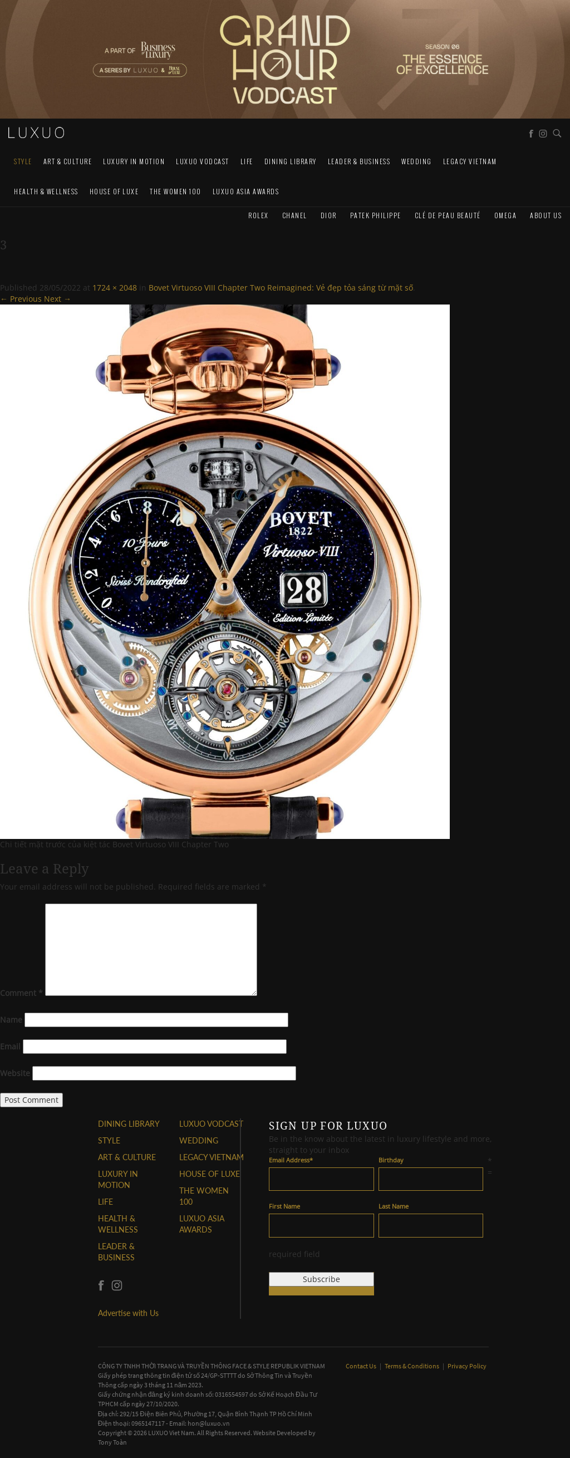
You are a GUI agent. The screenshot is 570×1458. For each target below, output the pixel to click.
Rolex (258, 215)
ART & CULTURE (67, 161)
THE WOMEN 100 (176, 191)
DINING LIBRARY (290, 161)
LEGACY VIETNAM (470, 161)
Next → (57, 298)
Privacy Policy (467, 1366)
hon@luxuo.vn (209, 1423)
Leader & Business (359, 161)
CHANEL (294, 215)
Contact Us (361, 1366)
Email (10, 1046)
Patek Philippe (375, 215)
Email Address (291, 1160)
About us (546, 215)
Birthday (391, 1160)
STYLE (23, 161)
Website (15, 1073)
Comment (21, 993)
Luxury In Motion (134, 161)
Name (11, 1019)
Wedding (416, 161)
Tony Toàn (112, 1442)
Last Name (394, 1206)
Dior (329, 215)
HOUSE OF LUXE (114, 191)
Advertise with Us (128, 1313)
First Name (284, 1206)
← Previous (21, 298)
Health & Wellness (46, 191)
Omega (505, 215)
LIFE (246, 161)
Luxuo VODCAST (202, 161)
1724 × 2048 (114, 287)
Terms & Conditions (412, 1366)
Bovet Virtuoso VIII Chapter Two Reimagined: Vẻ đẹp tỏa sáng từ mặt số (281, 287)
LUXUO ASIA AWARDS (246, 191)
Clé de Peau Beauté (448, 215)
